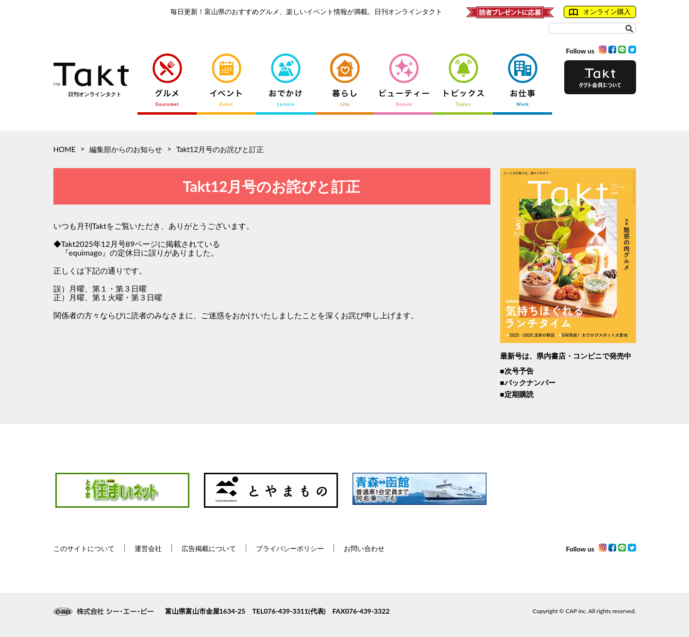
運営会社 (148, 548)
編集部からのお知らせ (125, 149)
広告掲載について (209, 548)
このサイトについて (84, 548)
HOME (64, 149)
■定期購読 (517, 394)
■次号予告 (517, 370)
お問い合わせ (364, 548)
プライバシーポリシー (290, 548)
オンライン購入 (600, 11)
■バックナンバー (527, 382)
